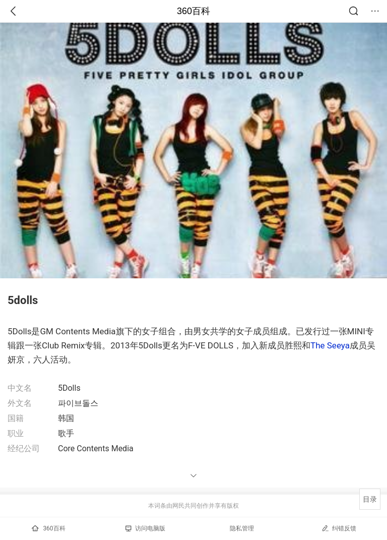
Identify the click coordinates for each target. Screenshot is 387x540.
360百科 (193, 11)
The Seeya (330, 345)
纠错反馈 (338, 528)
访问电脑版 (145, 528)
